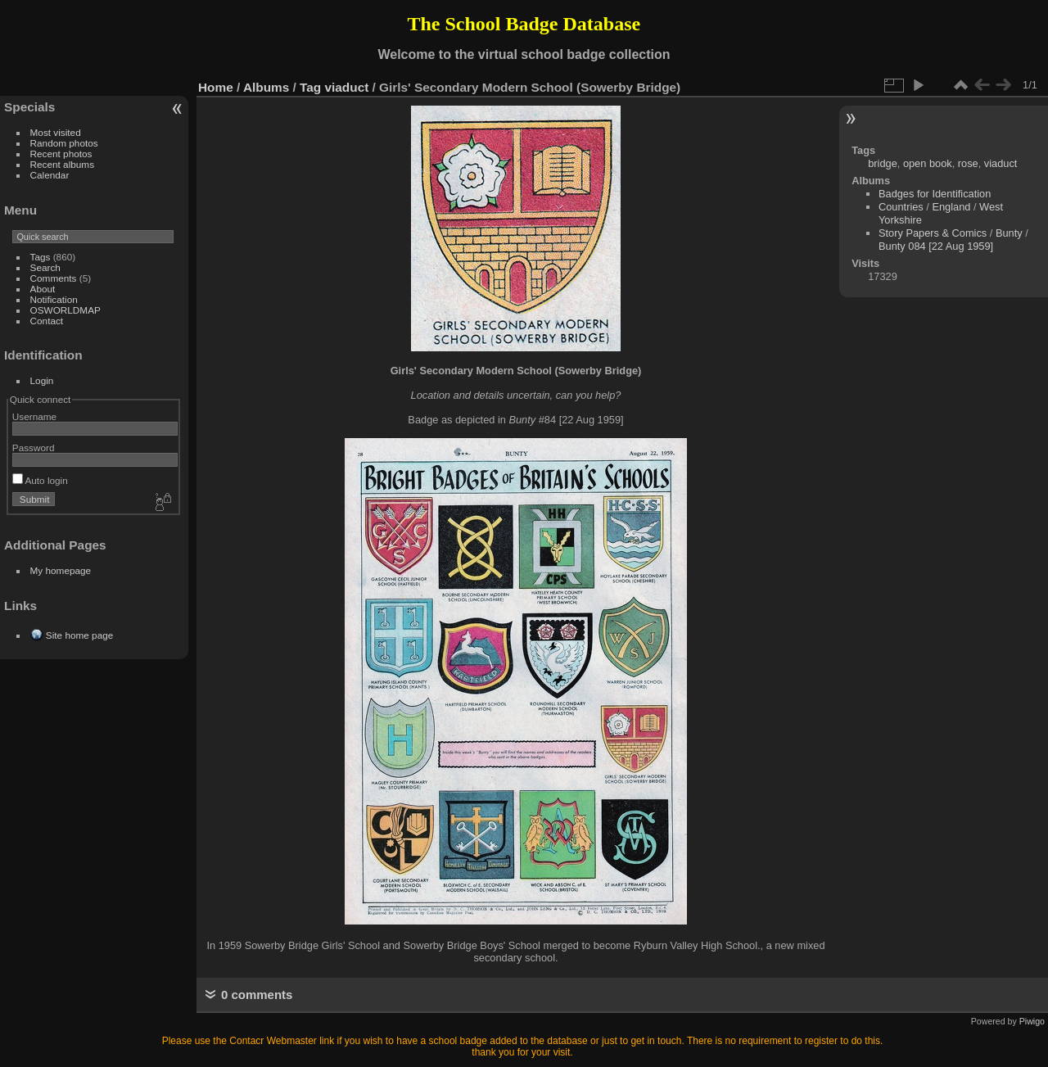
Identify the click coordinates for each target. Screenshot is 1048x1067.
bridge (882, 163)
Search (45, 267)
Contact (47, 320)
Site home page (79, 635)
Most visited (55, 132)
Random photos (64, 143)
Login (42, 380)
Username (34, 416)
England (951, 207)
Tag (310, 87)
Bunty (1009, 233)
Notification (54, 299)
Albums (266, 87)
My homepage (61, 570)
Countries (901, 207)
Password (33, 447)
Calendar (50, 175)
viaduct (347, 87)
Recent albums (62, 164)
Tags (40, 256)
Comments (53, 278)
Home (215, 87)
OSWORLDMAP (65, 310)
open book (927, 163)
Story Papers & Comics (933, 233)
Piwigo (1032, 1021)
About (43, 288)
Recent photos (61, 153)
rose (968, 163)
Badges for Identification (935, 194)
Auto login (40, 480)
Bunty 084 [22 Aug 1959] (936, 246)
